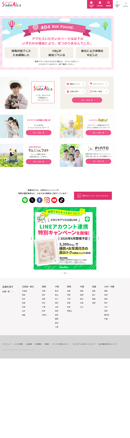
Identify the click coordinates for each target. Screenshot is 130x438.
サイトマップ (6, 344)
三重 (56, 327)
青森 (23, 295)
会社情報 (29, 344)
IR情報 (47, 344)
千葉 (43, 307)
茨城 (43, 291)
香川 (93, 295)
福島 (23, 315)
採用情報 (38, 344)
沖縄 (105, 319)
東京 (43, 311)
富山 (56, 295)
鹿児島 (106, 315)
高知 (93, 303)
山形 (23, 311)
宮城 (23, 303)
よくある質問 (18, 344)
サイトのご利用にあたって (60, 344)
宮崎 (105, 311)
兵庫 (68, 303)
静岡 (56, 319)
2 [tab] (65, 273)
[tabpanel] (65, 238)
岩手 (23, 299)
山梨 (56, 307)
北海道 (24, 291)
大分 (105, 307)
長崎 (105, 299)
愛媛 (93, 299)
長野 (56, 311)
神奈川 (44, 315)
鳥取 (81, 291)
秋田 (23, 307)
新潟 (56, 291)
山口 (81, 307)
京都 (68, 295)
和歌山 (69, 311)
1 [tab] (62, 273)
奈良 (68, 307)
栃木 (43, 295)
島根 (81, 295)
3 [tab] (67, 273)
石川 (56, 299)
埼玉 (43, 303)
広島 (81, 303)
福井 (56, 303)
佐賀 (105, 295)
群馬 (43, 299)
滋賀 (68, 291)
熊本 (105, 303)
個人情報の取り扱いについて (108, 344)
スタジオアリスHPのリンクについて (83, 344)
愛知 (56, 323)
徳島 (93, 291)
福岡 (105, 291)
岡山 (81, 299)
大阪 (68, 299)
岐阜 (56, 315)
